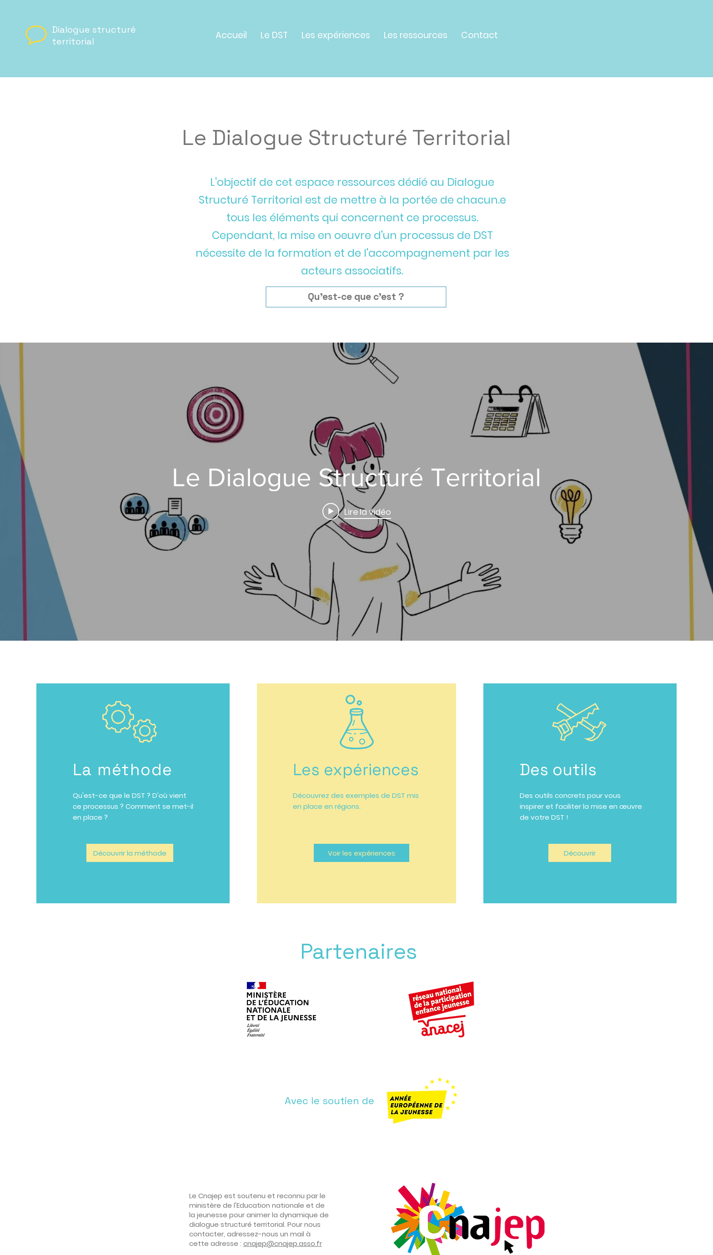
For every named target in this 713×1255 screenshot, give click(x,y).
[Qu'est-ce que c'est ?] (356, 297)
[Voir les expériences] (361, 853)
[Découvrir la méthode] (129, 853)
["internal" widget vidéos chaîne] (356, 492)
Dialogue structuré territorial (94, 35)
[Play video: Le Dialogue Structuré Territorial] (356, 511)
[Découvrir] (579, 853)
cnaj (250, 1243)
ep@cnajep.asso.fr (289, 1243)
